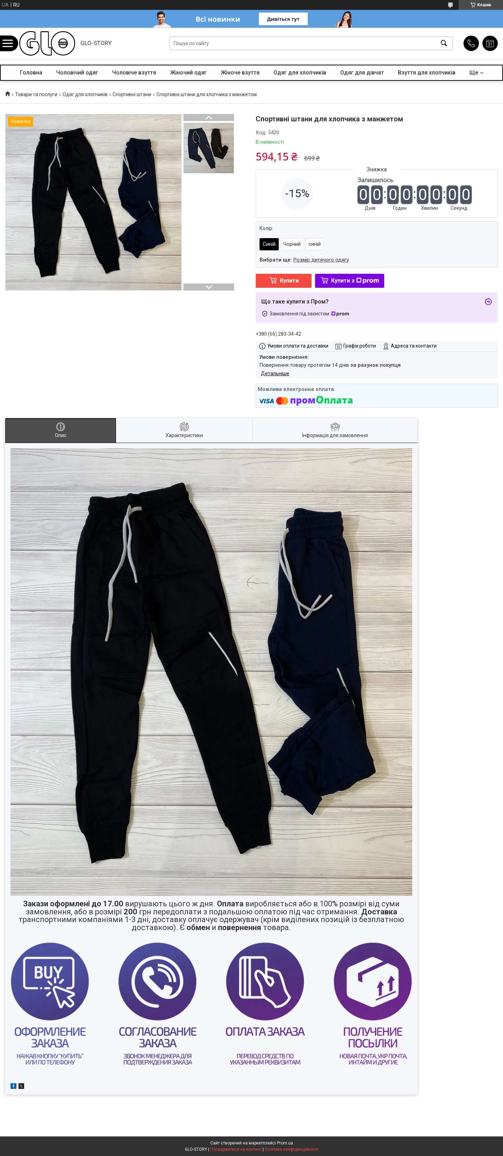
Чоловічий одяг (77, 72)
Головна (31, 72)
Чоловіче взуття (134, 72)
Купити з (355, 280)
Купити (289, 280)
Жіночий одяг (188, 72)
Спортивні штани (131, 94)
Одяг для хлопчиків (300, 72)
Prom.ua (285, 1143)
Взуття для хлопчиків (426, 72)
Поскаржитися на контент (236, 1149)
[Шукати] (444, 43)
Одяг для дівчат (362, 72)
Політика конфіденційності (291, 1149)
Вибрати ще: (304, 260)
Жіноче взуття (240, 72)
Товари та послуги (36, 94)
